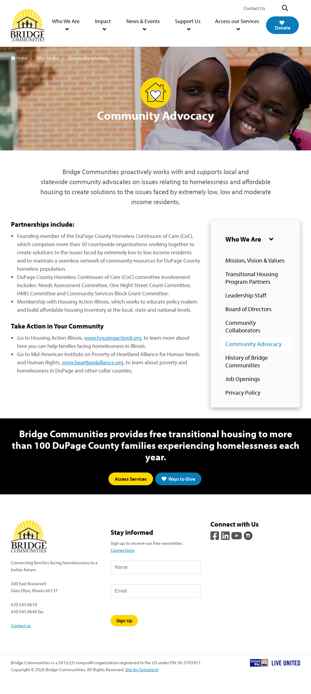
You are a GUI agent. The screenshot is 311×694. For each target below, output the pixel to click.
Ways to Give (178, 479)
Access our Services (237, 25)
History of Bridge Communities (246, 361)
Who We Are (66, 25)
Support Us (187, 25)
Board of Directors (248, 309)
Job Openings (242, 379)
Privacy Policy (242, 392)
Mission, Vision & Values (255, 260)
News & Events (143, 25)
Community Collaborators (242, 326)
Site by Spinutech (142, 669)
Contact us (21, 625)
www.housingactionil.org (112, 337)
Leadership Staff (245, 295)
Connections (123, 550)
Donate (282, 25)
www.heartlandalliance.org (92, 362)
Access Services (131, 479)
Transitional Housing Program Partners (251, 277)
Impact (103, 25)
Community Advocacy (253, 344)
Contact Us (254, 8)
